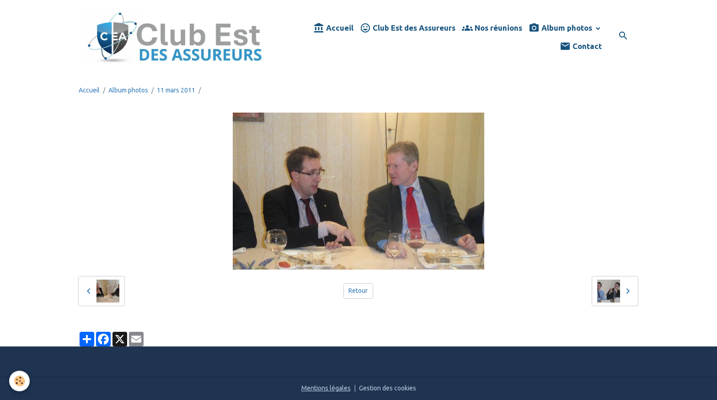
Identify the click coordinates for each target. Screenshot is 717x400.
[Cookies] (19, 381)
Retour (358, 290)
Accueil (333, 28)
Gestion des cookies (387, 388)
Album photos (561, 28)
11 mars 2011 (176, 90)
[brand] (175, 37)
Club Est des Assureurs (407, 28)
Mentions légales (326, 388)
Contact (581, 46)
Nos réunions (492, 28)
